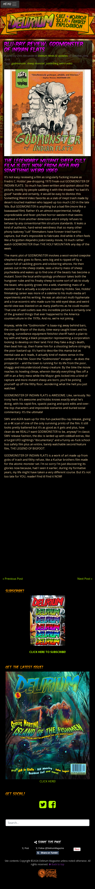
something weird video (59, 63)
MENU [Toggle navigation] (10, 4)
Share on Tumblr (47, 853)
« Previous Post (13, 579)
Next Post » (84, 579)
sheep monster (36, 63)
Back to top (56, 864)
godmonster (18, 63)
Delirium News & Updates (53, 55)
